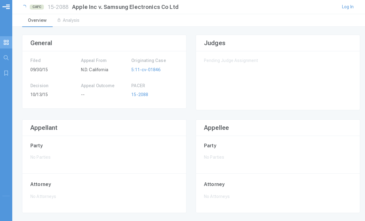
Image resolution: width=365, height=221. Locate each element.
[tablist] (188, 21)
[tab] (37, 21)
